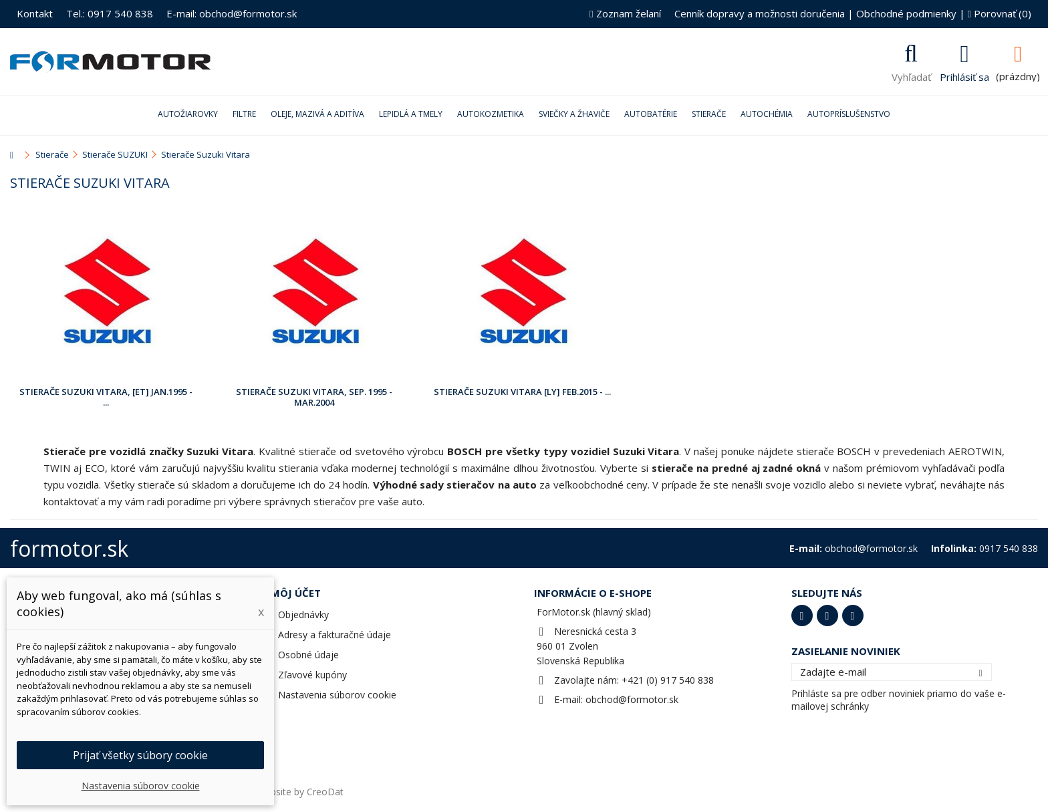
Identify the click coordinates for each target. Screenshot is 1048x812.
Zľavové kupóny (312, 674)
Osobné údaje (308, 654)
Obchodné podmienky (906, 13)
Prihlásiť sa (964, 75)
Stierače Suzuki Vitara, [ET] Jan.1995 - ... (105, 397)
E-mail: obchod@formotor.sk (231, 13)
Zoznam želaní (625, 13)
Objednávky (303, 614)
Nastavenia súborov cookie (337, 694)
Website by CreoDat (300, 791)
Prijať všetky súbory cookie (140, 755)
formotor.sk (69, 548)
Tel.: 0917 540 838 (109, 13)
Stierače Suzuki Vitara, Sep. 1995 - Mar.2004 (314, 397)
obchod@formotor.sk (631, 699)
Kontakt (35, 13)
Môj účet (296, 592)
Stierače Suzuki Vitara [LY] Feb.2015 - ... (522, 392)
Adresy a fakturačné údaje (334, 634)
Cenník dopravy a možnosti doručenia (759, 13)
